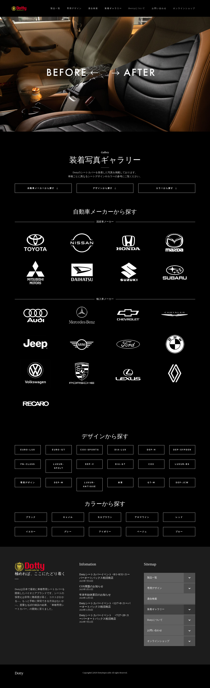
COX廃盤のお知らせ (91, 586)
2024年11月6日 (86, 610)
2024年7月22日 (86, 622)
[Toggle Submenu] (189, 578)
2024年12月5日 (86, 598)
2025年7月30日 (86, 581)
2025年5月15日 (86, 589)
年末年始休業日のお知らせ (95, 594)
